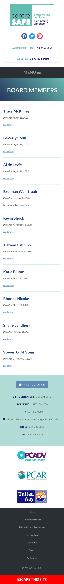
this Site (32, 579)
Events (32, 550)
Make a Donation (32, 384)
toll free (32, 58)
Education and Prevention (32, 527)
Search (33, 557)
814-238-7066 (36, 426)
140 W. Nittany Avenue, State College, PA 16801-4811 (33, 419)
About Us (32, 542)
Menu (32, 72)
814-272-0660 (35, 411)
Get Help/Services (32, 519)
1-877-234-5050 (39, 404)
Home (32, 511)
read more (8, 124)
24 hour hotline (32, 48)
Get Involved (32, 534)
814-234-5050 (43, 396)
